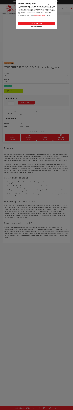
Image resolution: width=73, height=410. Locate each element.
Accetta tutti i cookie (36, 23)
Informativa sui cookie (39, 15)
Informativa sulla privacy (24, 17)
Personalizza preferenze (36, 26)
